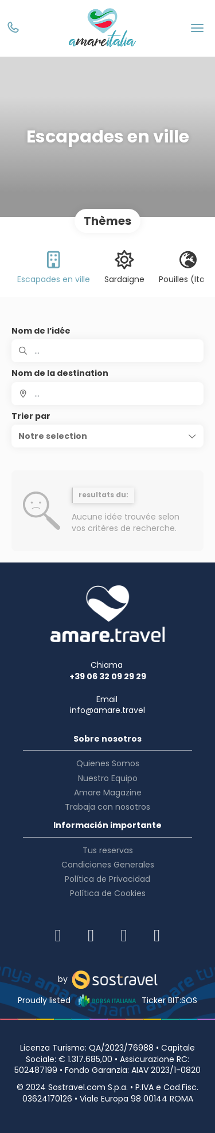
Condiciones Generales (107, 864)
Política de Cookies (108, 893)
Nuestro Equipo (108, 778)
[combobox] (107, 393)
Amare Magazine (108, 792)
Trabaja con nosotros (107, 807)
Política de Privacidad (107, 879)
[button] (107, 436)
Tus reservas (108, 850)
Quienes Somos (107, 763)
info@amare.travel (107, 710)
